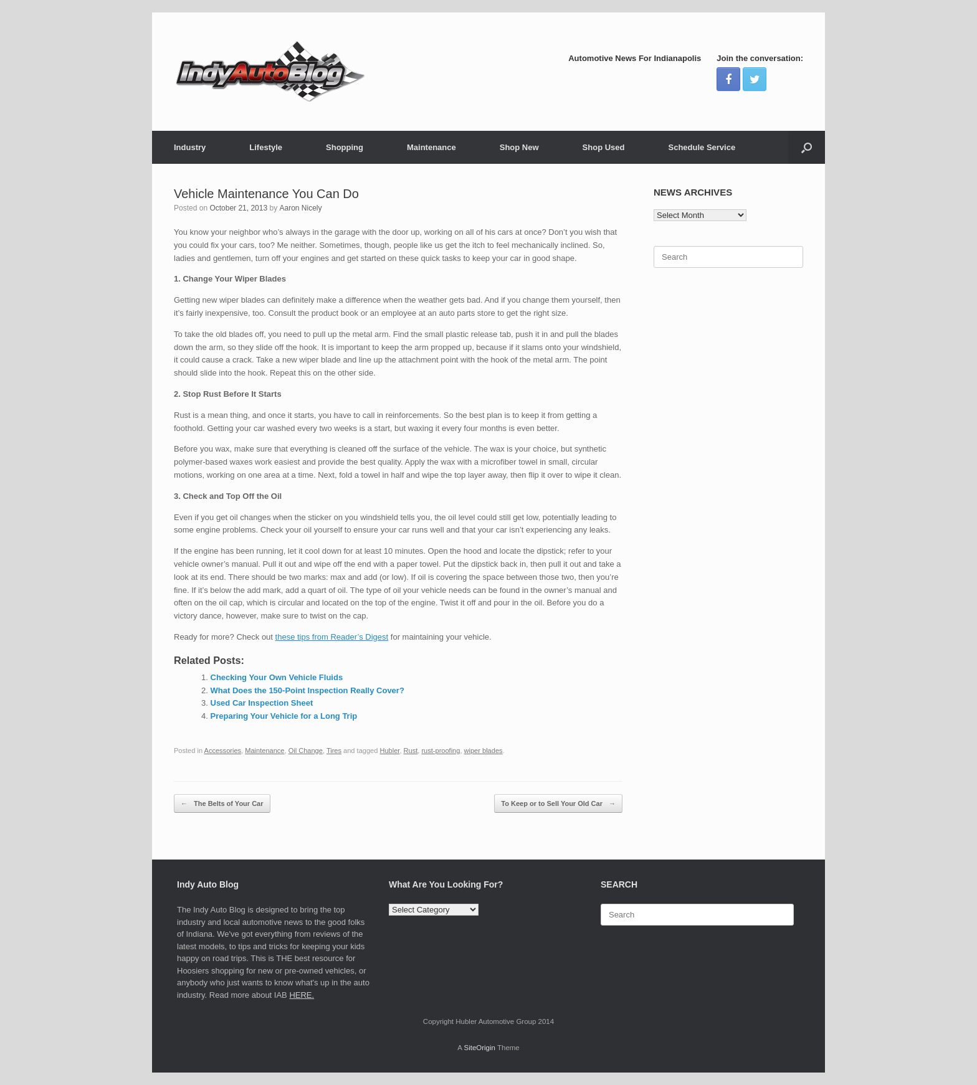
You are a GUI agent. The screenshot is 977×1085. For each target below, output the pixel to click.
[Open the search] (806, 147)
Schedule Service (701, 147)
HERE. (301, 995)
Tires (333, 750)
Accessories (223, 750)
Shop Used (604, 147)
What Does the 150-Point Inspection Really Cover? (307, 690)
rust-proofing (440, 750)
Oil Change (305, 750)
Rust (411, 750)
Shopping (344, 147)
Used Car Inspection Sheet (262, 703)
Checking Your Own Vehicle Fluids (277, 677)
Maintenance (431, 147)
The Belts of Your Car (222, 803)
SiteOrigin (479, 1047)
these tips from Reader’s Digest (332, 637)
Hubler (389, 750)
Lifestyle (265, 147)
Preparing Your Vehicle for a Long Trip (284, 716)
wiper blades (483, 750)
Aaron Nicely (300, 208)
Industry (190, 147)
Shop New (519, 147)
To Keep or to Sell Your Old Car (558, 803)
